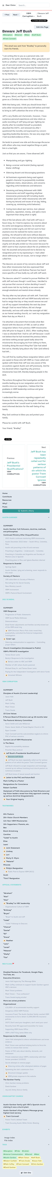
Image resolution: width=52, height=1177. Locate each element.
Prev (6, 15)
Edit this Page (42, 27)
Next (16, 15)
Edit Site (26, 1173)
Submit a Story (26, 511)
